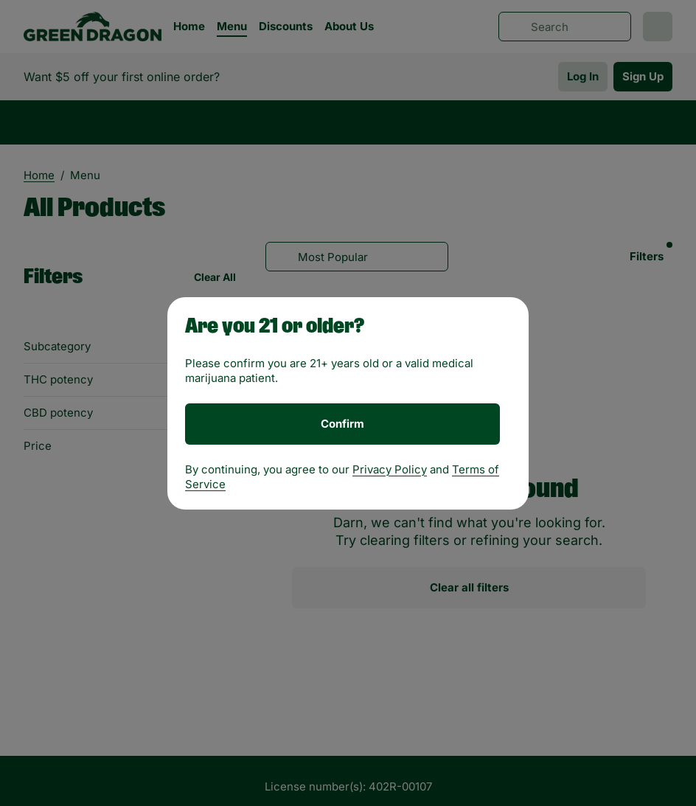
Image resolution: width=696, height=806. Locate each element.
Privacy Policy (389, 469)
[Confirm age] (342, 424)
